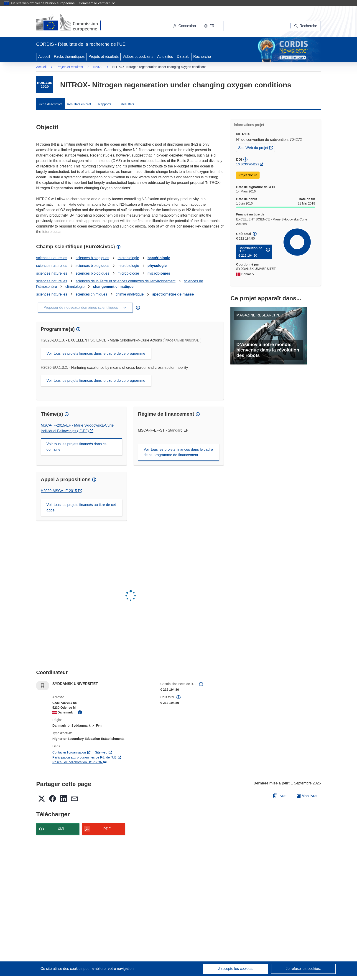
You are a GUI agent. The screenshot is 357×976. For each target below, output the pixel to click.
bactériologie (159, 258)
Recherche (202, 56)
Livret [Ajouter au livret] (280, 795)
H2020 (97, 67)
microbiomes (159, 273)
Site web (103, 752)
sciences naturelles (51, 258)
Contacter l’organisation (71, 752)
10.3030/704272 (247, 164)
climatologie (74, 286)
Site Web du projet (256, 147)
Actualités (165, 56)
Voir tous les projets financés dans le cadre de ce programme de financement (178, 452)
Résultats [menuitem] (127, 104)
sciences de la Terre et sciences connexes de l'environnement (126, 281)
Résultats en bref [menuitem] (79, 104)
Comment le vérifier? (97, 3)
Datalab (183, 56)
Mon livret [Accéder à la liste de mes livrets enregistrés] (307, 796)
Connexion (184, 26)
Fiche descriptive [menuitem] (50, 104)
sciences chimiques (91, 294)
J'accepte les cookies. (235, 969)
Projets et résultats (104, 56)
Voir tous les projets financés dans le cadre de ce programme (95, 353)
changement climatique (113, 286)
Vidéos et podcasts (137, 56)
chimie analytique (130, 294)
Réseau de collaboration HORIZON (79, 762)
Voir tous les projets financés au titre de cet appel (81, 507)
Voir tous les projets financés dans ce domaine (76, 446)
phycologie (157, 266)
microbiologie (128, 258)
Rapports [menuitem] (104, 104)
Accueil (44, 56)
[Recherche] (306, 26)
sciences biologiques (92, 258)
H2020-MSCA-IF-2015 (61, 491)
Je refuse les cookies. (303, 969)
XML (61, 829)
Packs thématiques (69, 56)
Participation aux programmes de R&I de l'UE (86, 757)
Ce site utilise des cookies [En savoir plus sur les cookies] (62, 969)
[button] (209, 26)
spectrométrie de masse (173, 294)
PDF (107, 829)
